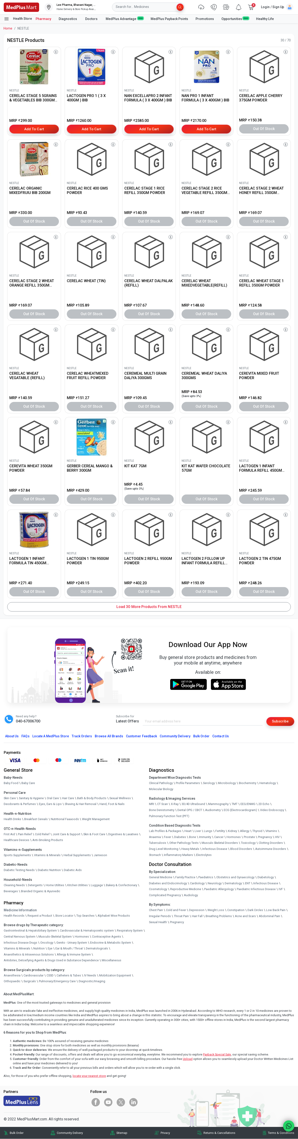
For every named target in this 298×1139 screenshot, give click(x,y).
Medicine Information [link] (20, 910)
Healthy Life (265, 19)
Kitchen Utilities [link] (77, 885)
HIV (277, 837)
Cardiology (197, 883)
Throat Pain (181, 916)
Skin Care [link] (10, 798)
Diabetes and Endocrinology (168, 883)
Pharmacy (43, 19)
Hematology (267, 783)
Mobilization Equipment (115, 975)
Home (7, 28)
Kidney (232, 831)
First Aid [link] (9, 834)
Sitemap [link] (121, 1133)
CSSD (50, 975)
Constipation (235, 910)
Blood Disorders (241, 849)
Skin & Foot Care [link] (94, 834)
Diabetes (180, 837)
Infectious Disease (214, 849)
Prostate (249, 837)
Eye (50, 948)
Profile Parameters (188, 783)
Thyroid (257, 831)
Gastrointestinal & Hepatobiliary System (30, 930)
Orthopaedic (12, 981)
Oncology (46, 942)
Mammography (218, 804)
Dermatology (233, 883)
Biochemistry (247, 783)
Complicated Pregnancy (165, 895)
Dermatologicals (97, 948)
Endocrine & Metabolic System (110, 942)
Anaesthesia (12, 975)
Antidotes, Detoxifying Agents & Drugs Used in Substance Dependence (51, 960)
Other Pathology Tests (184, 843)
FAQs (25, 736)
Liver (198, 831)
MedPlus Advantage (124, 19)
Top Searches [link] (85, 916)
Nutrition (39, 948)
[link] (21, 7)
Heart (188, 831)
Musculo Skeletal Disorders (220, 843)
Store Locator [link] (64, 916)
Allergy (244, 831)
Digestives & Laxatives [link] (123, 834)
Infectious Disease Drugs (20, 942)
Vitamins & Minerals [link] (47, 855)
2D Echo (263, 804)
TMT (234, 804)
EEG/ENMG (247, 804)
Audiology (191, 895)
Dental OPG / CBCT (189, 810)
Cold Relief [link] (42, 834)
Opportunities (234, 19)
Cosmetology (158, 889)
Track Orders (82, 736)
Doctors (91, 19)
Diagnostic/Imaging (92, 981)
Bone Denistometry (161, 810)
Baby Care (28, 783)
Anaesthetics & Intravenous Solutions (29, 954)
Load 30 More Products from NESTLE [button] (149, 607)
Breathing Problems (219, 916)
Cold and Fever (176, 910)
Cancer (219, 837)
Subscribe (279, 721)
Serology (209, 783)
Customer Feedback (141, 736)
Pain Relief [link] (25, 834)
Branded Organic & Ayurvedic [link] (40, 891)
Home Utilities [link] (55, 885)
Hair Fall (197, 916)
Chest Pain (156, 910)
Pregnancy (265, 837)
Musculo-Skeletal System (55, 937)
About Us (12, 736)
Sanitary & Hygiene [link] (31, 798)
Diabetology (265, 877)
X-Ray (175, 804)
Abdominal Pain (269, 916)
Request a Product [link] (39, 916)
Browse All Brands (109, 736)
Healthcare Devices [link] (16, 840)
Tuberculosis (157, 843)
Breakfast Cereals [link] (36, 819)
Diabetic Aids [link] (73, 870)
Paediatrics (205, 877)
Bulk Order (201, 736)
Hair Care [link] (68, 798)
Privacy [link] (165, 1133)
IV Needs (90, 975)
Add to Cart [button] (34, 129)
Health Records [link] (14, 916)
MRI (151, 804)
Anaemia (155, 837)
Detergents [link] (35, 885)
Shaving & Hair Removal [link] (80, 804)
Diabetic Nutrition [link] (49, 870)
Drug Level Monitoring (163, 849)
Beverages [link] (11, 891)
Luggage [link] (97, 885)
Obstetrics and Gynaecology (235, 877)
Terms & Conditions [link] (281, 1133)
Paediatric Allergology (219, 889)
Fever (167, 837)
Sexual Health (158, 922)
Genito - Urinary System (71, 942)
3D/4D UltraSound (193, 804)
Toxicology (248, 843)
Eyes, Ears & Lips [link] (50, 804)
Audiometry (213, 810)
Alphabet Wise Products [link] (114, 916)
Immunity (205, 837)
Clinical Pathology (161, 783)
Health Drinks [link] (12, 819)
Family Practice (185, 877)
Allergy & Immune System (74, 954)
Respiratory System (130, 930)
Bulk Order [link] (17, 1133)
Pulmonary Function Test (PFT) (169, 816)
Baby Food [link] (11, 783)
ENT (247, 883)
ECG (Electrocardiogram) (240, 810)
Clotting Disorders (271, 843)
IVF (281, 889)
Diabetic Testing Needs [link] (19, 870)
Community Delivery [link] (70, 1133)
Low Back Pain (275, 910)
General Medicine (160, 877)
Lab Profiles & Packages (165, 831)
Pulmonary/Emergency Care (57, 981)
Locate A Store (50, 736)
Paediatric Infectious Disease (256, 889)
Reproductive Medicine (185, 889)
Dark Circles (255, 910)
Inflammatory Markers (178, 855)
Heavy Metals (190, 849)
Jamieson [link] (100, 855)
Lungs (208, 831)
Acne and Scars (245, 916)
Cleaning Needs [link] (14, 885)
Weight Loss (215, 910)
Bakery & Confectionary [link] (121, 885)
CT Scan (162, 804)
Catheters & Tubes (69, 975)
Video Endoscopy (272, 810)
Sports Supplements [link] (17, 855)
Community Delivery (175, 736)
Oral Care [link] (53, 798)
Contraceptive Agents (106, 937)
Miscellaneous (111, 960)
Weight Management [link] (96, 819)
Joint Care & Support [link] (66, 834)
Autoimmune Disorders (270, 849)
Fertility (220, 831)
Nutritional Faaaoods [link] (65, 819)
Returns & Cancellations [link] (219, 1133)
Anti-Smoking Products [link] (47, 840)
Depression (196, 910)
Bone (192, 837)
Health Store (18, 19)
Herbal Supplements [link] (77, 855)
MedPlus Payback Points (169, 19)
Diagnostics (68, 19)
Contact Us (220, 736)
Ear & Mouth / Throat (69, 948)
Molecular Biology (161, 789)
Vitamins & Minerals (17, 948)
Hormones (82, 937)
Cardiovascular (34, 975)
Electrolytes (204, 855)
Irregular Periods (160, 916)
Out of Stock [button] (264, 129)
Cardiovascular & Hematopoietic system (87, 930)
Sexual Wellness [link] (120, 798)
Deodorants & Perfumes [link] (20, 804)
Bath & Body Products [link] (91, 798)
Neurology (215, 883)
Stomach (155, 855)
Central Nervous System (19, 937)
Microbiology (227, 783)
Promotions (205, 19)
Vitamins (271, 831)
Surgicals (30, 981)
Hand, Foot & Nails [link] (112, 804)
